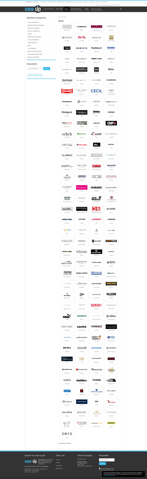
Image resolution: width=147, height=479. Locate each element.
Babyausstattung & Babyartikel (36, 25)
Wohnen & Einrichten (33, 57)
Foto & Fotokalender (33, 39)
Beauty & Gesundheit (33, 28)
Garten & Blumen (32, 42)
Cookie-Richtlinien (108, 475)
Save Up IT (28, 472)
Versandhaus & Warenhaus (35, 54)
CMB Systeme (52, 1)
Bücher (30, 34)
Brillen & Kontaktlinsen (34, 31)
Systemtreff (104, 1)
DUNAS (97, 1)
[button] (144, 473)
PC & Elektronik (32, 48)
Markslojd (69, 1)
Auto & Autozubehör (33, 22)
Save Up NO (28, 470)
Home (60, 17)
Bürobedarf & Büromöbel (34, 37)
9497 (97, 5)
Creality (86, 1)
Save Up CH (28, 469)
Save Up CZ (35, 469)
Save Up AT (35, 472)
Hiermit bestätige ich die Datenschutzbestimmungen (35, 75)
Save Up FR (43, 469)
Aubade (92, 1)
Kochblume (44, 1)
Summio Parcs (61, 1)
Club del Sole (78, 1)
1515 (110, 5)
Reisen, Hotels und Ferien (35, 51)
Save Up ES (35, 470)
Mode (29, 45)
